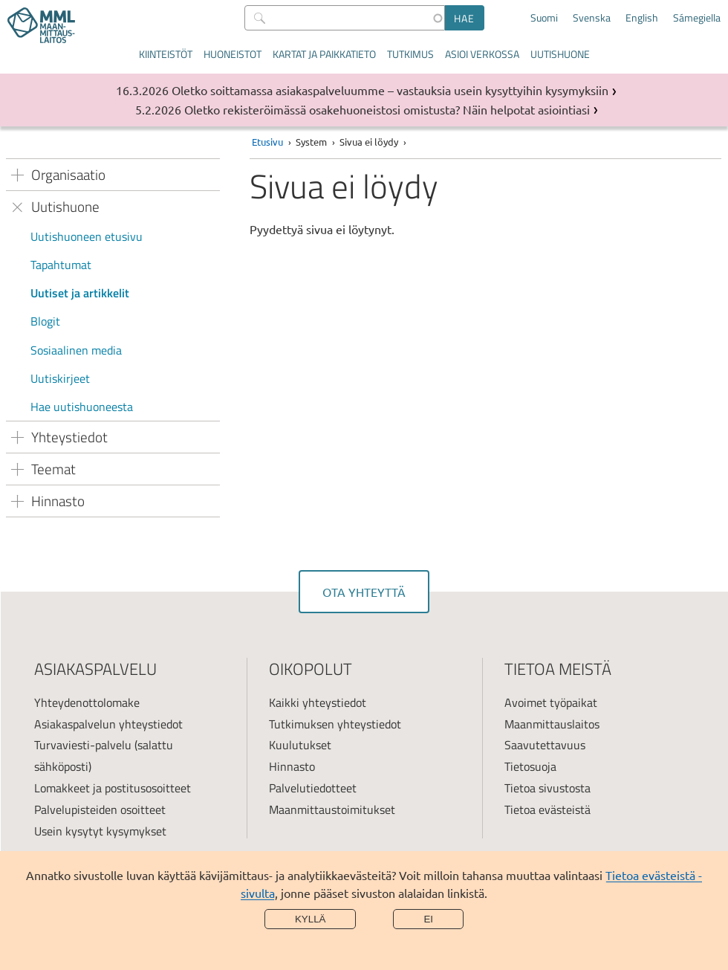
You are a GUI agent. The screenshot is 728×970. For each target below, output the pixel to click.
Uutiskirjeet (60, 378)
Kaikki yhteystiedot (317, 702)
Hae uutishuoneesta (81, 407)
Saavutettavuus (544, 745)
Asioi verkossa (482, 54)
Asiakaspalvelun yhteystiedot (108, 724)
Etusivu (267, 141)
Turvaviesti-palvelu (82, 745)
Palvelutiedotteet (313, 788)
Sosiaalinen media (76, 350)
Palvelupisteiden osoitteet (100, 809)
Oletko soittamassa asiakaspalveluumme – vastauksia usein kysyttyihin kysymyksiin (390, 90)
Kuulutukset (300, 745)
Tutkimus (410, 54)
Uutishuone (560, 54)
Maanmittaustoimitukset (332, 809)
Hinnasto (292, 766)
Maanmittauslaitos (551, 724)
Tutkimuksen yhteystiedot (335, 724)
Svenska (592, 18)
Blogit (45, 321)
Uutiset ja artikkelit (79, 293)
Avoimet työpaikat (550, 702)
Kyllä (310, 919)
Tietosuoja (530, 766)
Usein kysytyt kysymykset (100, 831)
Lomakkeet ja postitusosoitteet (112, 788)
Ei (428, 919)
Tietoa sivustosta (547, 788)
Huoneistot (232, 54)
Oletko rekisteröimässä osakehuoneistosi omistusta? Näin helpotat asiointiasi (387, 109)
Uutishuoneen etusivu (86, 236)
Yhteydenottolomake (87, 702)
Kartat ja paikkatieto (324, 54)
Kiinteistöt (165, 54)
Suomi (544, 18)
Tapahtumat (60, 265)
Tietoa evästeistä (547, 809)
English (641, 18)
